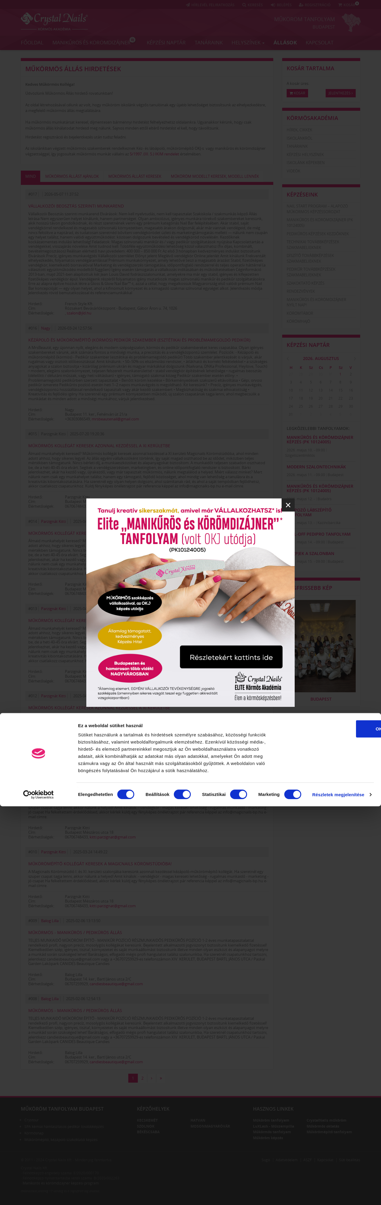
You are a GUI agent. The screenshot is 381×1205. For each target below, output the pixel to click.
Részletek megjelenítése (338, 1193)
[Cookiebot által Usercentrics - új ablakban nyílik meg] (39, 1193)
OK (331, 1127)
